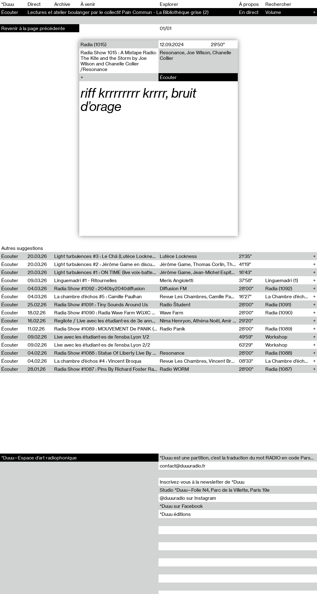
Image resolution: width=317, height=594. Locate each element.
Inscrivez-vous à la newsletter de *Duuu (202, 482)
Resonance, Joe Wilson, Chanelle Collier (195, 55)
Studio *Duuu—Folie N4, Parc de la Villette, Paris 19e (215, 490)
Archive (62, 4)
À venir (87, 4)
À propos (249, 4)
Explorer (169, 4)
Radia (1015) (93, 44)
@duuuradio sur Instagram (188, 498)
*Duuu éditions (175, 514)
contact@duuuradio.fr (183, 465)
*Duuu (7, 4)
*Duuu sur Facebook (181, 506)
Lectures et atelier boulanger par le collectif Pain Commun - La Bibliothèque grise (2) (118, 12)
